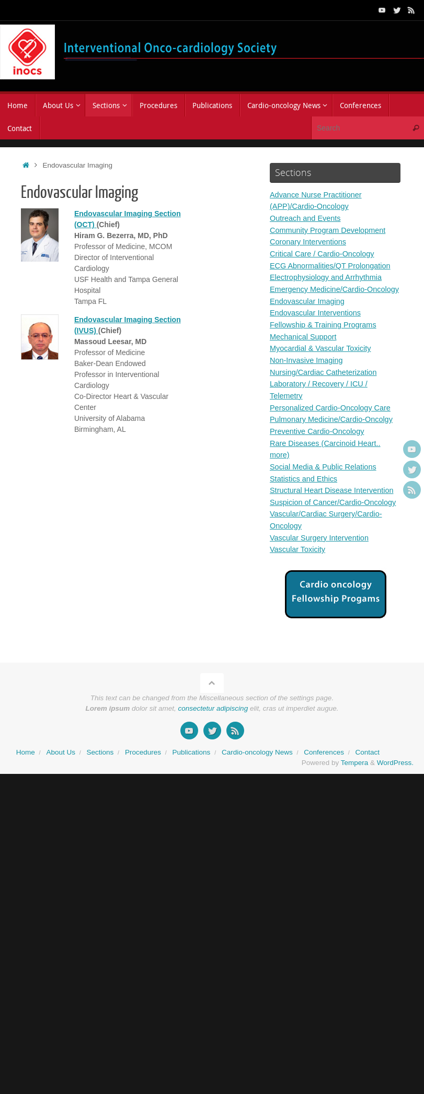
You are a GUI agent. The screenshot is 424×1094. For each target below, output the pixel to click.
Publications (192, 773)
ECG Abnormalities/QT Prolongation (332, 265)
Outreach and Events (306, 218)
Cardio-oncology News (257, 773)
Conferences (324, 773)
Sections (100, 773)
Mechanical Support (304, 347)
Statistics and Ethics (305, 488)
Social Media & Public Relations (325, 476)
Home (25, 773)
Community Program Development (330, 229)
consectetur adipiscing (213, 729)
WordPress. (395, 784)
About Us (60, 773)
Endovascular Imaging (308, 312)
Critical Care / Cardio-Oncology (324, 253)
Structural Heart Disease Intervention (334, 500)
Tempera (355, 784)
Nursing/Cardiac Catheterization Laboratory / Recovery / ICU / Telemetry (325, 394)
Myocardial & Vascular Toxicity (322, 359)
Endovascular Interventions (317, 323)
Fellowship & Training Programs (325, 335)
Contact (367, 773)
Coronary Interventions (309, 241)
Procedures (143, 773)
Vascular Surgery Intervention (321, 558)
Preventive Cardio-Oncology (319, 441)
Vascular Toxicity (298, 570)
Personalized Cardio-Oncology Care (332, 417)
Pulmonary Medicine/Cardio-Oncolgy (333, 429)
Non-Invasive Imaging (308, 370)
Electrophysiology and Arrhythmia (328, 276)
